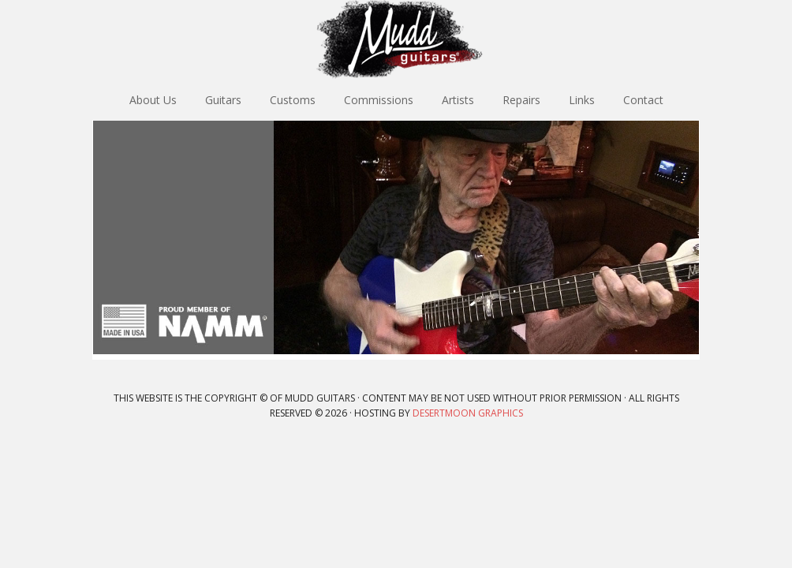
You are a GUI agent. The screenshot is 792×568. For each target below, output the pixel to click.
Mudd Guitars (396, 39)
